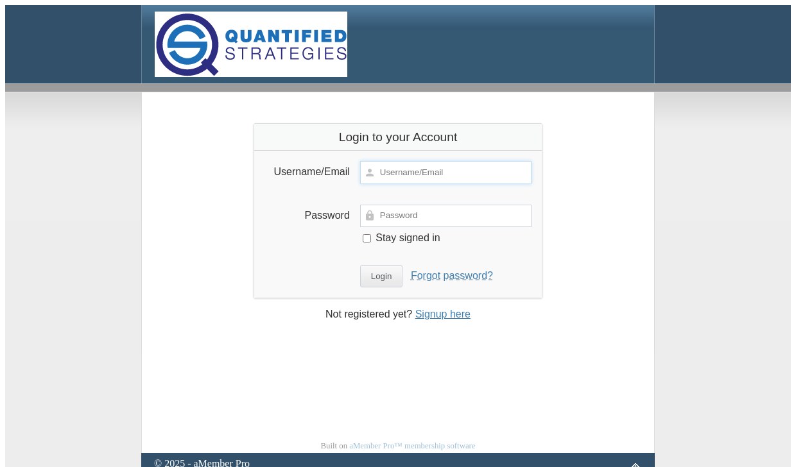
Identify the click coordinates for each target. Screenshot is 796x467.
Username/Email (312, 171)
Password (327, 215)
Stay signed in (401, 237)
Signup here (443, 314)
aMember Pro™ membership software (412, 445)
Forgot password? (452, 275)
